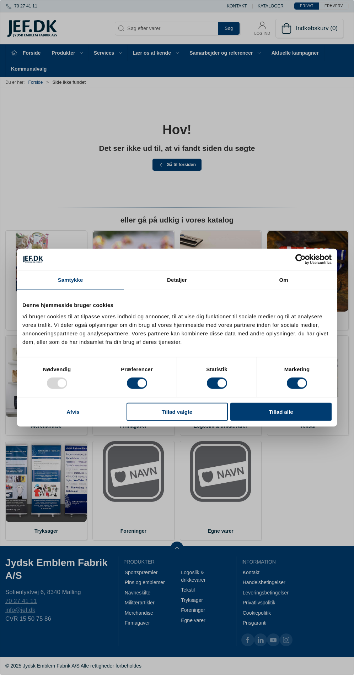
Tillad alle (281, 411)
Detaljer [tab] (177, 280)
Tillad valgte (177, 411)
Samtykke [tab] (70, 280)
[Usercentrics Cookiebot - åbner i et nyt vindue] (300, 259)
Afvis (73, 411)
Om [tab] (283, 280)
